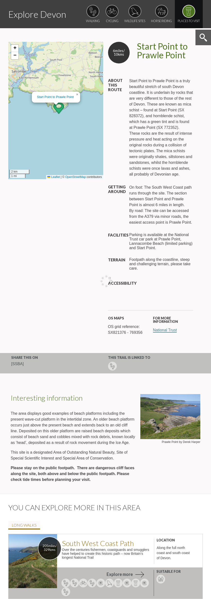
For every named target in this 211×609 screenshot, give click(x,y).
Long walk (24, 525)
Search (203, 37)
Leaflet (53, 177)
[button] (58, 108)
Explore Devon (37, 14)
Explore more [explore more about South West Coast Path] (120, 574)
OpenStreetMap (75, 177)
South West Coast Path (98, 543)
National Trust (165, 330)
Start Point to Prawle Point (55, 97)
